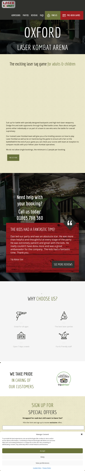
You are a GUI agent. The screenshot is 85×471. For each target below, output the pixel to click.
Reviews (34, 15)
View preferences (42, 463)
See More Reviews (63, 264)
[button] (82, 434)
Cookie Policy (37, 468)
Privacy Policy (46, 468)
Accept (42, 451)
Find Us (54, 15)
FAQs (42, 15)
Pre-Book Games (73, 15)
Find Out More (13, 158)
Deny (42, 457)
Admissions (16, 15)
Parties (26, 15)
